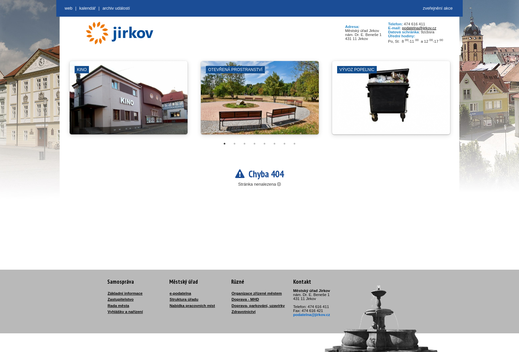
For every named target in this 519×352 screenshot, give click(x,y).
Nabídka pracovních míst (192, 306)
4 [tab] (254, 143)
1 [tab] (224, 143)
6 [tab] (274, 143)
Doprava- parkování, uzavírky (258, 306)
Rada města (118, 306)
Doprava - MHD (245, 299)
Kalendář (87, 8)
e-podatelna (180, 293)
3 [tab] (244, 143)
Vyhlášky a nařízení (125, 312)
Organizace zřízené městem (257, 293)
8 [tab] (294, 143)
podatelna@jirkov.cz (419, 28)
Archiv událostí (116, 8)
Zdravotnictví (244, 312)
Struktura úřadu (184, 299)
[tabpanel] (128, 101)
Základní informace (125, 293)
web (68, 8)
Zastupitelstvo (121, 299)
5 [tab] (264, 143)
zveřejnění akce (438, 8)
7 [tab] (284, 143)
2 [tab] (234, 143)
